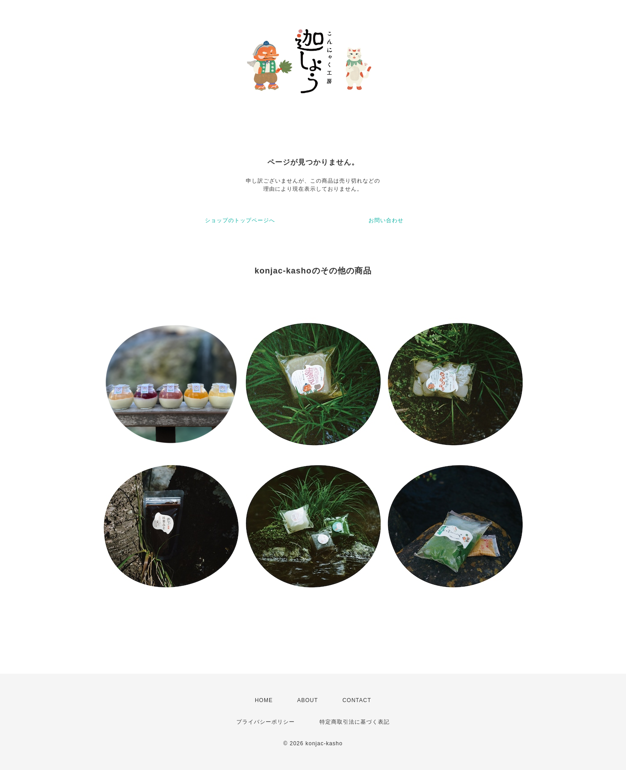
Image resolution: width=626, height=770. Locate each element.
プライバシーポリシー (265, 722)
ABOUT (307, 700)
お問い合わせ (386, 220)
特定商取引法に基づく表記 (355, 722)
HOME (264, 700)
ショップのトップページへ (240, 220)
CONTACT (356, 700)
